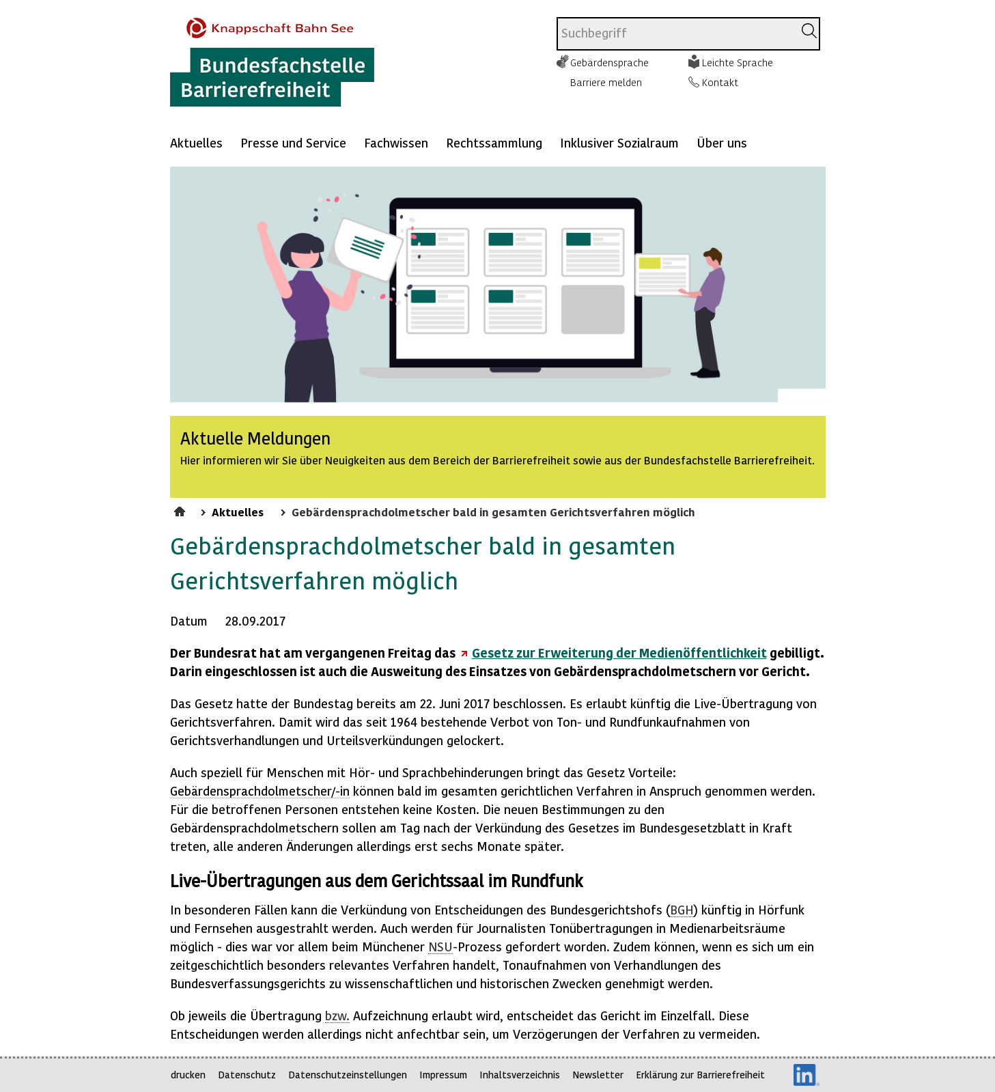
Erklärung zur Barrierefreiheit (700, 1074)
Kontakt (720, 82)
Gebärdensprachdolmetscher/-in (260, 790)
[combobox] (675, 33)
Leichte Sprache (737, 62)
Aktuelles (196, 142)
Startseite (181, 509)
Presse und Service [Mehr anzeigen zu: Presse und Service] (293, 142)
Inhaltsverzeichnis (519, 1074)
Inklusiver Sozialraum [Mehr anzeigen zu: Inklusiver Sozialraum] (619, 142)
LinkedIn (806, 1075)
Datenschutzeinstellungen (347, 1074)
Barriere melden (606, 82)
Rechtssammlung (494, 142)
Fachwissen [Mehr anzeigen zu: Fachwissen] (396, 142)
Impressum (443, 1074)
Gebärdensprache (609, 62)
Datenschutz (247, 1074)
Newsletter (597, 1074)
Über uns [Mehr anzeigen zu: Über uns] (722, 142)
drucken (188, 1074)
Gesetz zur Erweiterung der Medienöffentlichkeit (619, 652)
